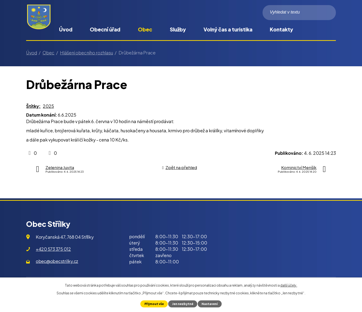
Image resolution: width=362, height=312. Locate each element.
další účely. (288, 285)
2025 (48, 106)
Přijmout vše (153, 304)
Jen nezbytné (183, 304)
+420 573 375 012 (53, 249)
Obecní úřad (105, 29)
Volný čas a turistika (228, 29)
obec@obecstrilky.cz (57, 261)
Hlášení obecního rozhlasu (86, 52)
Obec (145, 29)
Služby (178, 29)
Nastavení (210, 304)
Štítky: (33, 106)
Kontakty (281, 29)
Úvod (65, 29)
